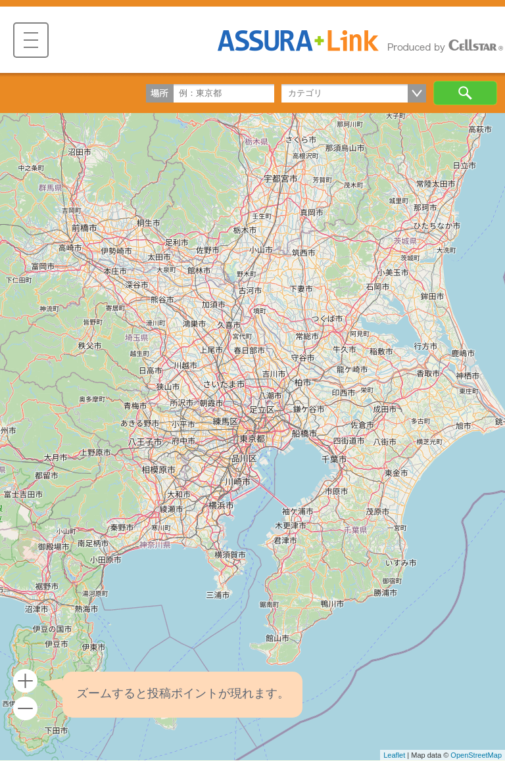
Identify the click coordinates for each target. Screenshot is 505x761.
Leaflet (394, 755)
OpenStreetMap (476, 755)
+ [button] (25, 681)
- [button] (25, 709)
